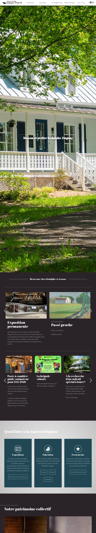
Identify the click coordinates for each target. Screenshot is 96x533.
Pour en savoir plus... (72, 397)
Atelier (52, 472)
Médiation (48, 479)
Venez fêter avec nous (78, 472)
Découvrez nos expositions (18, 477)
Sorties (44, 472)
